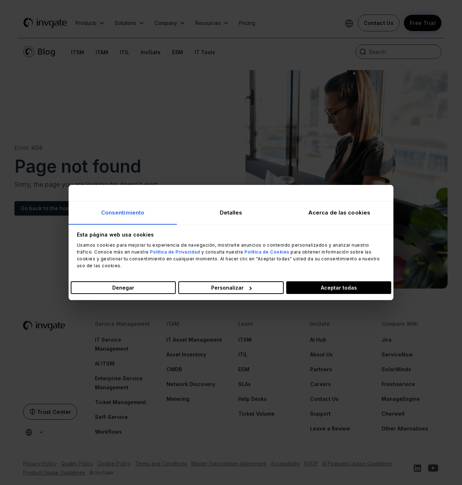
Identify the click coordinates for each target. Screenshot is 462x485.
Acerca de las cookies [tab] (339, 212)
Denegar (123, 288)
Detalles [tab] (231, 212)
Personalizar (231, 288)
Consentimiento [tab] (122, 212)
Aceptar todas (339, 288)
